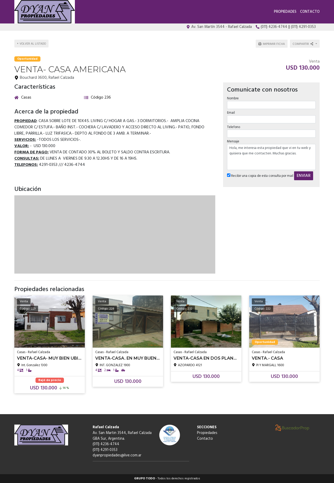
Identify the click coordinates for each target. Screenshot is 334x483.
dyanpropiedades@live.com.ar (117, 455)
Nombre (233, 98)
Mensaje (233, 141)
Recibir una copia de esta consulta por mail (260, 175)
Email (231, 112)
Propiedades (285, 12)
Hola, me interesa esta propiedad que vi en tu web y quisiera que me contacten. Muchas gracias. (271, 157)
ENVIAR (304, 175)
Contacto (310, 12)
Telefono (233, 127)
